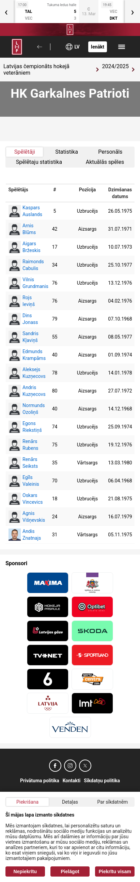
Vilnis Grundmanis (22, 283)
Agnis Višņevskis (22, 517)
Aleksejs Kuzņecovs (22, 373)
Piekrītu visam (115, 871)
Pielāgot (70, 871)
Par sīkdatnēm (112, 802)
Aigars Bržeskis (22, 247)
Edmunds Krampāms (22, 355)
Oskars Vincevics (22, 499)
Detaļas (70, 802)
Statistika (66, 152)
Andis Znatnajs (22, 535)
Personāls (110, 152)
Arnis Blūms (22, 229)
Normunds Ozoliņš (22, 409)
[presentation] (132, 11)
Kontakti (72, 780)
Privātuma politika (39, 780)
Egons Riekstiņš (22, 427)
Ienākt (97, 47)
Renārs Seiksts (22, 463)
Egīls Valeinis (22, 481)
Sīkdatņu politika (102, 780)
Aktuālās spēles (105, 162)
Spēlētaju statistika (39, 162)
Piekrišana (27, 802)
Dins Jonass (22, 319)
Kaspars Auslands (22, 211)
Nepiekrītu (25, 871)
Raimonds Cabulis (22, 265)
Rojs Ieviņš (22, 301)
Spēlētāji (24, 152)
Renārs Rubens (22, 445)
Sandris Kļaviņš (22, 337)
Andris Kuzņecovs (22, 391)
